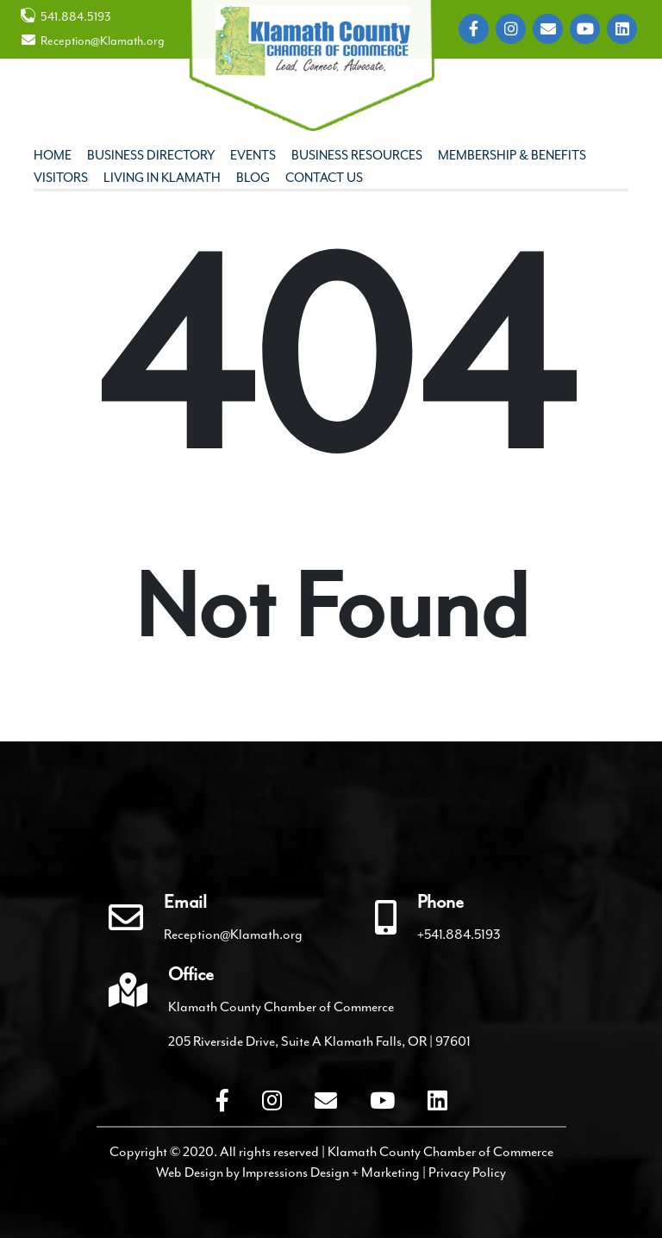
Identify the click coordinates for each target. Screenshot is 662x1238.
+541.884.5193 (459, 934)
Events (253, 155)
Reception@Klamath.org (93, 40)
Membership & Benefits (512, 155)
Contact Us (324, 178)
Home (53, 155)
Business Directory (151, 155)
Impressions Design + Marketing (331, 1172)
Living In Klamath (162, 178)
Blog (253, 178)
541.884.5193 (66, 16)
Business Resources (356, 155)
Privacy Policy (467, 1172)
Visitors (61, 178)
